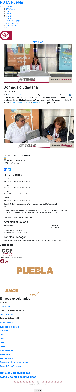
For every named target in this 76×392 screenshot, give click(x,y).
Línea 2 (8, 14)
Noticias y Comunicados (14, 28)
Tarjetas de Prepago (13, 21)
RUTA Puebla (10, 9)
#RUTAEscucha (11, 25)
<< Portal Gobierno (6, 7)
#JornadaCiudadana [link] (16, 95)
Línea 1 (8, 11)
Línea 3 (8, 16)
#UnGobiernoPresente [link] (22, 102)
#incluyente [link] (37, 102)
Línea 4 (8, 18)
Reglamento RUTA (12, 23)
